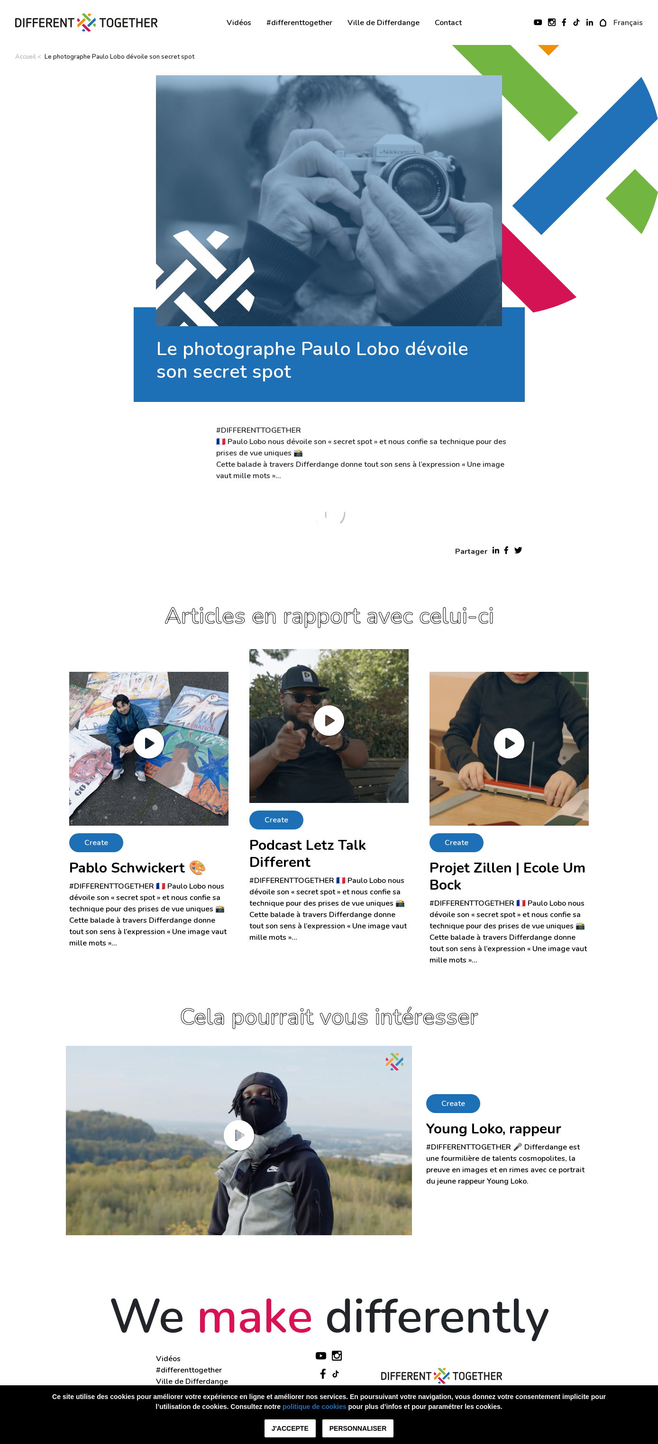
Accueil (25, 57)
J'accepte (290, 1428)
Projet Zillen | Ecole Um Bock (507, 876)
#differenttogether (299, 23)
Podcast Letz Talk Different (307, 854)
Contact (448, 23)
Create (96, 843)
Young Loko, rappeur (493, 1129)
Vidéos (239, 23)
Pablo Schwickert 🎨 (137, 868)
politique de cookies (315, 1406)
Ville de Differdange (383, 23)
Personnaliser (358, 1428)
